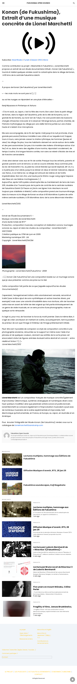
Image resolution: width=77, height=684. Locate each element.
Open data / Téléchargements (26, 634)
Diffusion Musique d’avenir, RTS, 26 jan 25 (45, 470)
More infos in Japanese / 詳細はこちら (44, 635)
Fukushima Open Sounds (20, 433)
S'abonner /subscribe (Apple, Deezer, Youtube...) (19, 650)
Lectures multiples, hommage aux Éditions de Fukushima (50, 508)
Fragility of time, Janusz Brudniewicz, (51, 606)
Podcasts (36, 502)
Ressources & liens (26, 639)
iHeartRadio (17, 60)
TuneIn (27, 60)
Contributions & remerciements (42, 642)
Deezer (34, 60)
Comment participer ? (10, 653)
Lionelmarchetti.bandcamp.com (29, 425)
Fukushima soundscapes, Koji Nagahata (44, 485)
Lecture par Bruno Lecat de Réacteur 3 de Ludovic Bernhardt (52, 568)
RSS (40, 60)
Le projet (23, 630)
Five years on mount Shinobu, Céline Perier (51, 588)
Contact (5, 657)
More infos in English (44, 630)
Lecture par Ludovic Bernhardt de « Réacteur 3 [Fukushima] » (49, 548)
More (46, 60)
